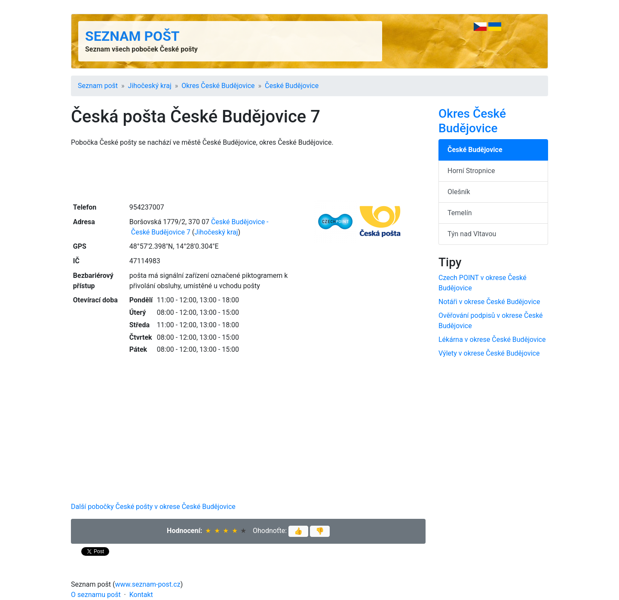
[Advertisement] (248, 174)
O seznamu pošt (96, 595)
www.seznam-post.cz (148, 584)
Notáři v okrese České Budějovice (489, 302)
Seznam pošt (132, 36)
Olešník (458, 192)
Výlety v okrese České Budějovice (488, 353)
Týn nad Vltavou (471, 234)
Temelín (459, 213)
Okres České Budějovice (217, 86)
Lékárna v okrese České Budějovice (491, 339)
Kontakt (141, 595)
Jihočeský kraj (150, 86)
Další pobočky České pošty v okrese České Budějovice (153, 507)
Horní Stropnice (471, 171)
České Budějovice (292, 86)
